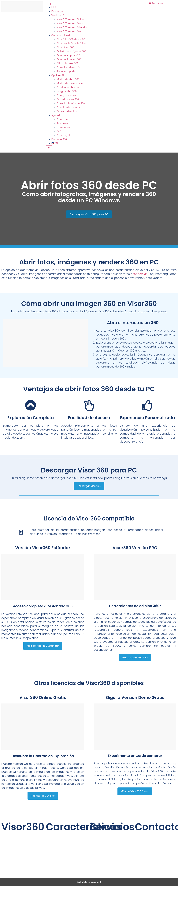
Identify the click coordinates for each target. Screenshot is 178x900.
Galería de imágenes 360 (71, 51)
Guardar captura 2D (68, 55)
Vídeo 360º (111, 840)
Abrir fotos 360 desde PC (71, 39)
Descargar (57, 11)
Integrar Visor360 (67, 91)
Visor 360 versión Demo (70, 23)
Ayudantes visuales (68, 87)
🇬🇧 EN (54, 143)
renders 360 (141, 274)
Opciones (57, 75)
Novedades (63, 127)
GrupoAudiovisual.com (70, 870)
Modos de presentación (70, 83)
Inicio (54, 7)
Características (60, 35)
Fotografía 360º (111, 834)
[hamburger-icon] (48, 4)
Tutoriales (62, 123)
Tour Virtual (111, 846)
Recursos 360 (59, 139)
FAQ (59, 131)
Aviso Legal (63, 135)
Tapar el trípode (66, 71)
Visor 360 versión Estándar (72, 27)
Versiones (57, 15)
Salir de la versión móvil (89, 882)
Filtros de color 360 (68, 63)
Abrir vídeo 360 (65, 47)
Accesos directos (67, 111)
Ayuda (55, 115)
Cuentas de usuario (68, 107)
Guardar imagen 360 (69, 59)
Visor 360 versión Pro (69, 31)
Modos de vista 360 (68, 79)
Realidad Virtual (111, 852)
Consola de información (71, 103)
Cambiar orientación (69, 67)
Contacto (62, 119)
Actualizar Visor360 (68, 99)
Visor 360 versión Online (70, 19)
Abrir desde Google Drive (71, 43)
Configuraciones (66, 95)
